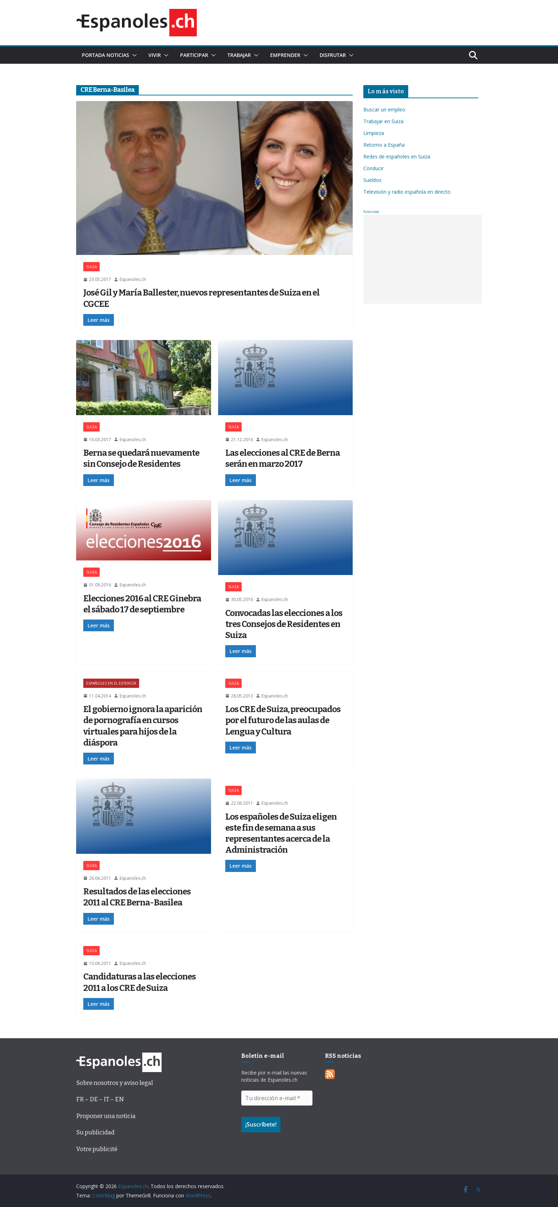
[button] (133, 55)
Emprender (285, 55)
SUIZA (91, 266)
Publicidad (371, 211)
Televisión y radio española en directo (407, 191)
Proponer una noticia (106, 1116)
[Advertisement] (422, 259)
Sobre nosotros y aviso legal (114, 1083)
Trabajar (239, 55)
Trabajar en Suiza (383, 121)
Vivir (154, 55)
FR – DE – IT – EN (100, 1099)
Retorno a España (384, 144)
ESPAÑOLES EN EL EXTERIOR (111, 683)
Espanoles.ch (133, 279)
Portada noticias (105, 55)
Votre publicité (96, 1149)
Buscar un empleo (384, 109)
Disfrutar (333, 55)
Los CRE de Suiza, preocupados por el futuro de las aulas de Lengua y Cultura (283, 720)
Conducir (373, 168)
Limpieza (373, 133)
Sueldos (372, 180)
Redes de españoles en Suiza (396, 156)
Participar (194, 55)
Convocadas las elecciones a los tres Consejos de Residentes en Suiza (283, 624)
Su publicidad (95, 1132)
